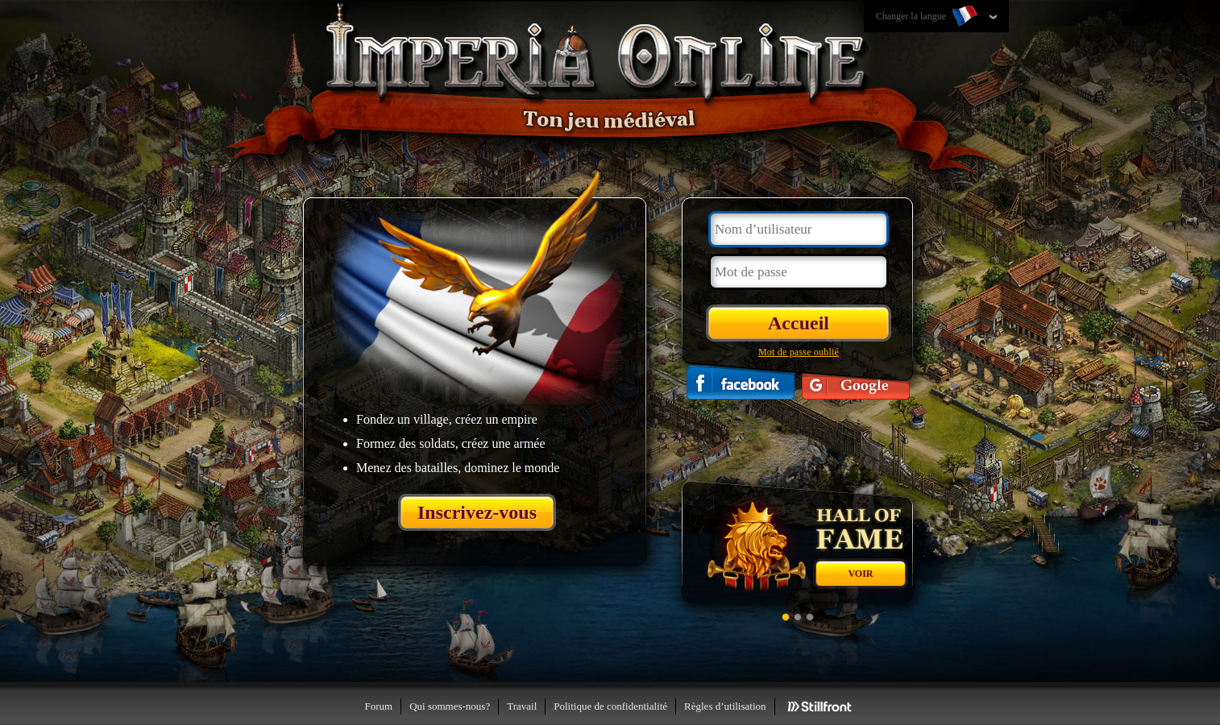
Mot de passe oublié (798, 352)
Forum (378, 706)
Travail (522, 706)
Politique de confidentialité (610, 706)
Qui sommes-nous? (449, 706)
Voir (860, 573)
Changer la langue (928, 17)
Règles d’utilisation (725, 706)
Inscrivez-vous (477, 512)
